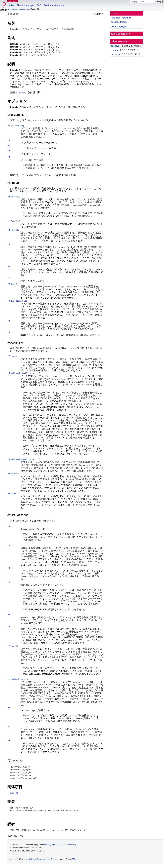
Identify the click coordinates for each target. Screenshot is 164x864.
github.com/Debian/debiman (38, 859)
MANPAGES (12, 1)
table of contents (121, 33)
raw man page (118, 26)
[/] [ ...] (23, 373)
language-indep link (121, 17)
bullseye (13, 9)
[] (15, 125)
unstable (115, 54)
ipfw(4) (22, 92)
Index (11, 5)
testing (114, 50)
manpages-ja (23, 9)
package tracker (119, 22)
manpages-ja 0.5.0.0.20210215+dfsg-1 (59, 845)
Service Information (54, 5)
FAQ (39, 5)
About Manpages (25, 5)
